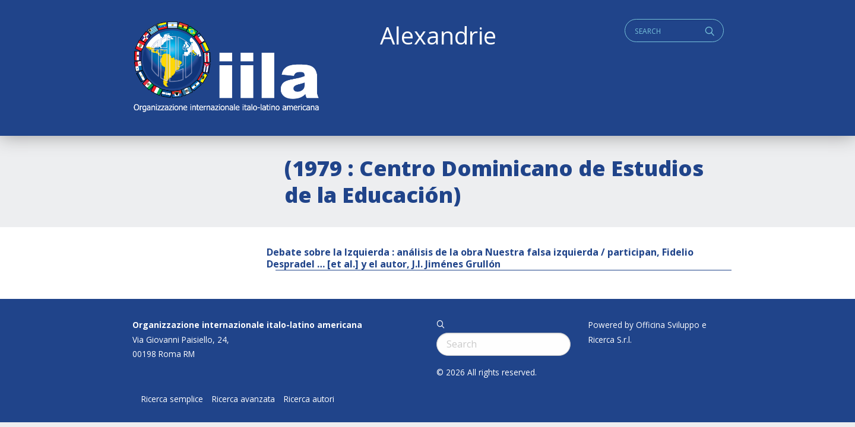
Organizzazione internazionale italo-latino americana (247, 324)
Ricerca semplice (172, 399)
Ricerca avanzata (243, 399)
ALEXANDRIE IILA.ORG (225, 68)
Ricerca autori (309, 399)
